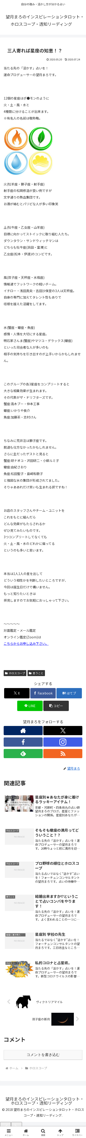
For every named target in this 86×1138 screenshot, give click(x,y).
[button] (56, 706)
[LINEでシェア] (30, 706)
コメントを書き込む (43, 1055)
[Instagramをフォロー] (62, 742)
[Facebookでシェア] (43, 693)
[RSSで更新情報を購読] (62, 753)
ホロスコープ (15, 673)
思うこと (36, 673)
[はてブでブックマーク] (69, 693)
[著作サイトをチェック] (23, 730)
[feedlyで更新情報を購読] (23, 753)
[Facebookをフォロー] (23, 742)
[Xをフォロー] (62, 730)
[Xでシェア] (17, 693)
